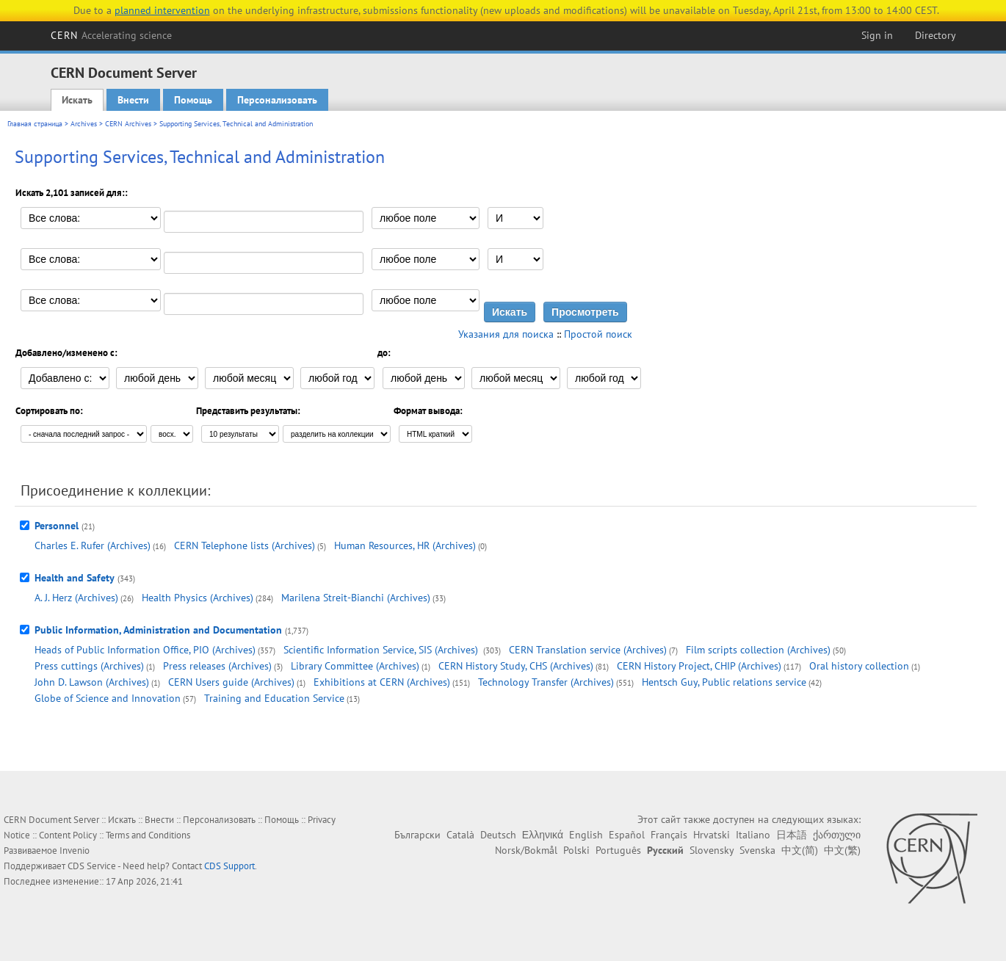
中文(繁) (842, 850)
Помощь (193, 99)
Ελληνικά (542, 834)
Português (618, 850)
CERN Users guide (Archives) (231, 682)
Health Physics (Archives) (197, 597)
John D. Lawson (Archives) (92, 682)
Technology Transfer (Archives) (546, 682)
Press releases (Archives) (217, 665)
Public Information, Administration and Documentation (158, 630)
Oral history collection (859, 665)
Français (669, 834)
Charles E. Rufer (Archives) (93, 545)
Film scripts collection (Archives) (758, 649)
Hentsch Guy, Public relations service (724, 682)
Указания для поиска (506, 334)
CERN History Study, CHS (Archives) (515, 665)
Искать (77, 99)
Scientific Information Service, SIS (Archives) (382, 649)
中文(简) (799, 850)
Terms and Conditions (148, 835)
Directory (935, 35)
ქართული (837, 834)
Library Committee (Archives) (355, 665)
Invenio (74, 850)
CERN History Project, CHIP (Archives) (699, 665)
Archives (83, 123)
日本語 (791, 834)
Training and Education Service (274, 698)
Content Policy (68, 835)
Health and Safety (75, 577)
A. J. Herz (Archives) (76, 597)
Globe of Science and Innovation (108, 698)
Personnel (57, 525)
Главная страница (34, 123)
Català (460, 834)
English (586, 834)
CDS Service (92, 866)
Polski (576, 850)
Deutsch (498, 834)
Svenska (757, 850)
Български (417, 834)
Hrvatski (711, 834)
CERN (112, 35)
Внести (133, 99)
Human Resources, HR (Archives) (405, 545)
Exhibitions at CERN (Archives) (382, 682)
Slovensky (712, 850)
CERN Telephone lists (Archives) (244, 545)
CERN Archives (128, 123)
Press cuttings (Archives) (89, 665)
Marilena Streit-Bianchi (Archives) (355, 597)
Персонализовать (277, 99)
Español (627, 834)
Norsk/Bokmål (526, 850)
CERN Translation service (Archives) (588, 649)
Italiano (753, 834)
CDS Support (229, 866)
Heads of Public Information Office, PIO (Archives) (145, 649)
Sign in (877, 35)
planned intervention (162, 10)
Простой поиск (598, 334)
